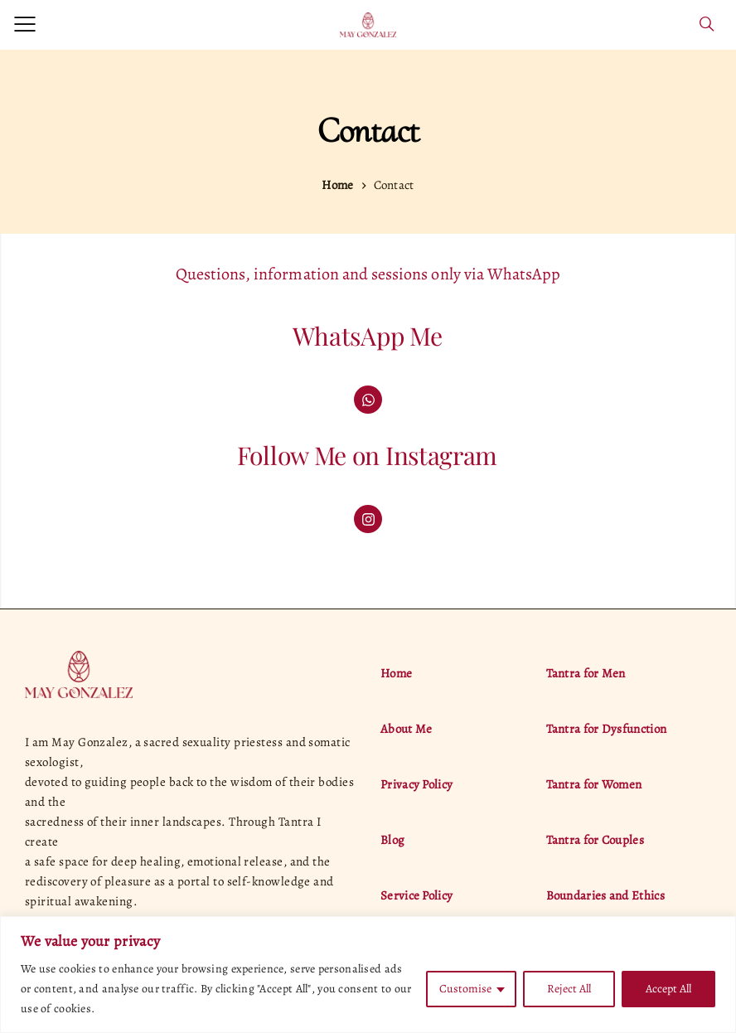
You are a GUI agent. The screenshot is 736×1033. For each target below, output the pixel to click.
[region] (368, 974)
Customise (465, 989)
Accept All (668, 989)
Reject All (569, 989)
